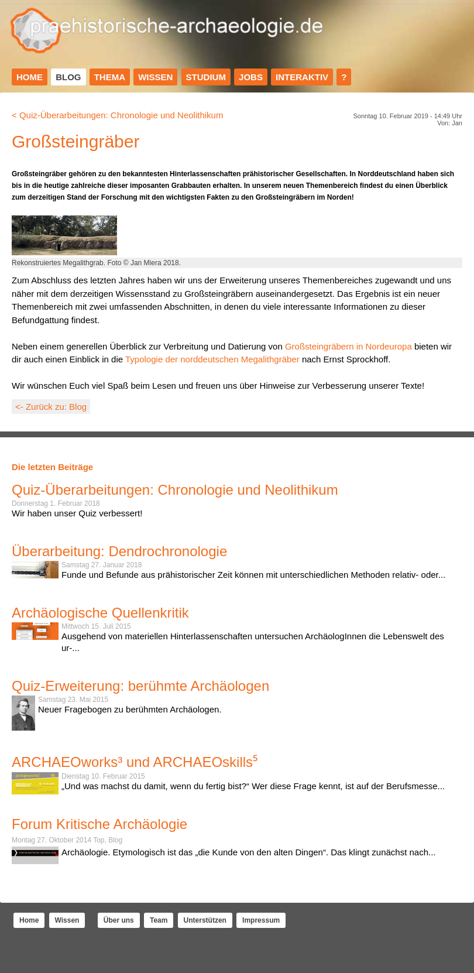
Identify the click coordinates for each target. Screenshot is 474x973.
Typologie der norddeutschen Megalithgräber (212, 359)
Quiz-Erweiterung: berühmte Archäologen (140, 686)
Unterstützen (205, 920)
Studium (206, 77)
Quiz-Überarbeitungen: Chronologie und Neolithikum (175, 490)
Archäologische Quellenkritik (100, 613)
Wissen (155, 77)
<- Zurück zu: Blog (51, 407)
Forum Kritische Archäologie (99, 824)
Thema (109, 77)
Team (158, 920)
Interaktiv (302, 77)
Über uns (119, 920)
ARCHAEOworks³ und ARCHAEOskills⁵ (134, 762)
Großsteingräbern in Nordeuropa (348, 346)
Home (29, 77)
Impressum (261, 920)
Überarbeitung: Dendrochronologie (119, 551)
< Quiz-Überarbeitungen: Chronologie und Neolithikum (117, 115)
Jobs (251, 77)
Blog (68, 77)
